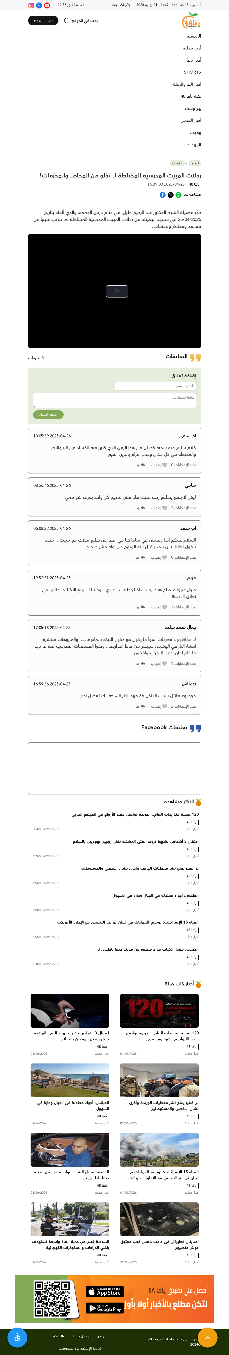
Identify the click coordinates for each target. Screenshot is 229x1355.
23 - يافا (120, 5)
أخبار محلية (192, 48)
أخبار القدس (191, 120)
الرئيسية (194, 36)
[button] (159, 465)
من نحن (102, 1336)
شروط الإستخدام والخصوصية (80, 1348)
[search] (81, 20)
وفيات (195, 132)
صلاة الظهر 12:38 (70, 5)
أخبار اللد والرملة (187, 84)
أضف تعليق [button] (48, 414)
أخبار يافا (194, 60)
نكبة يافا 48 (191, 96)
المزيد (195, 145)
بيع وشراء (193, 108)
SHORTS (192, 72)
